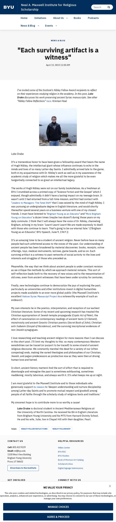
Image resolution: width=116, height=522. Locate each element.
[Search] (102, 7)
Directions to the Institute (23, 467)
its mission (39, 386)
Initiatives (40, 17)
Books (77, 17)
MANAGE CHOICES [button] (58, 507)
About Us (58, 17)
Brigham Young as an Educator (64, 213)
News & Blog (28, 25)
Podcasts (93, 17)
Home (24, 17)
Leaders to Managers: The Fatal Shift (32, 202)
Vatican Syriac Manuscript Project (41, 295)
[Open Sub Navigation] (67, 18)
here (49, 100)
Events (49, 25)
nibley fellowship (62, 428)
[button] (110, 485)
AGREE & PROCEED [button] (58, 517)
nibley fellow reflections (34, 428)
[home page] (8, 7)
